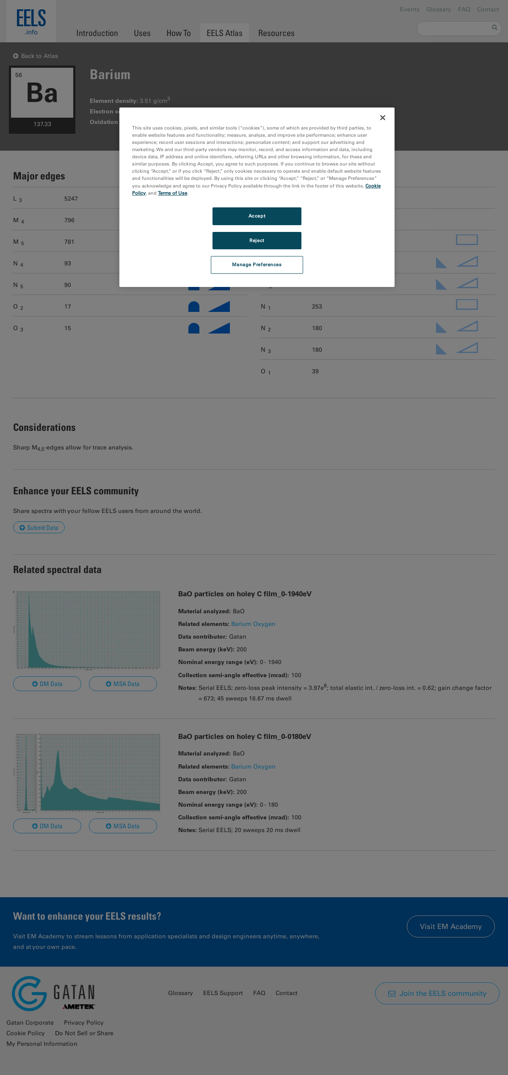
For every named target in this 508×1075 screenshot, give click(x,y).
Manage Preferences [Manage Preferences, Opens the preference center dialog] (257, 264)
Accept (256, 216)
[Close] (382, 117)
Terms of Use (172, 193)
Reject (256, 240)
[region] (257, 197)
